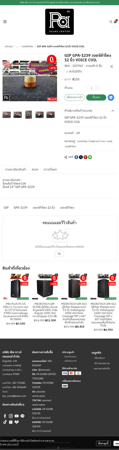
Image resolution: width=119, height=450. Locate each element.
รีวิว (59, 253)
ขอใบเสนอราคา (70, 361)
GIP (78, 133)
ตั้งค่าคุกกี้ (103, 443)
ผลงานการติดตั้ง (102, 368)
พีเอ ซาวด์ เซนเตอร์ (41, 431)
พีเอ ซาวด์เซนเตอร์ (41, 418)
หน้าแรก (9, 46)
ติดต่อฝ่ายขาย (70, 356)
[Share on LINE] (90, 157)
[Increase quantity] (97, 88)
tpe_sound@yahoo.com (14, 396)
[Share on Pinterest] (85, 157)
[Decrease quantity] (85, 88)
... (17, 46)
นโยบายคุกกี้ (13, 444)
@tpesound (44, 370)
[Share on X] (81, 157)
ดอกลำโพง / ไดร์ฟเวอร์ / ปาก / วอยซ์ (95, 141)
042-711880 (18, 383)
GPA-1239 (20, 207)
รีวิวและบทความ (102, 363)
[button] (111, 21)
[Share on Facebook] (76, 157)
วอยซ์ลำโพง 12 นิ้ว (44, 207)
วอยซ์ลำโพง (27, 46)
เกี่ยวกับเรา (99, 358)
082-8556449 (19, 387)
